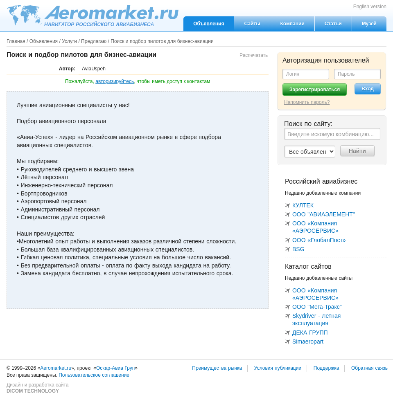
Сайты (252, 24)
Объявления (208, 24)
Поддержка (326, 368)
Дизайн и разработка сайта (37, 388)
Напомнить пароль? (307, 102)
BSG (298, 249)
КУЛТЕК (303, 205)
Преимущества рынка (217, 368)
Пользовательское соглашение (94, 375)
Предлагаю (93, 41)
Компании (292, 24)
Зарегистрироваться (314, 89)
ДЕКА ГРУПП (310, 332)
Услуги (69, 41)
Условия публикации (277, 368)
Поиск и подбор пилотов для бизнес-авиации (162, 41)
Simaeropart (307, 341)
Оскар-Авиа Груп (115, 368)
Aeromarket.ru (92, 15)
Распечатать (253, 55)
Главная (16, 41)
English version (369, 6)
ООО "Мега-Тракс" (317, 306)
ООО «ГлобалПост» (319, 240)
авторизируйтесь (114, 81)
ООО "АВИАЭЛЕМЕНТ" (323, 214)
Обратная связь (369, 368)
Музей (369, 24)
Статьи (333, 24)
